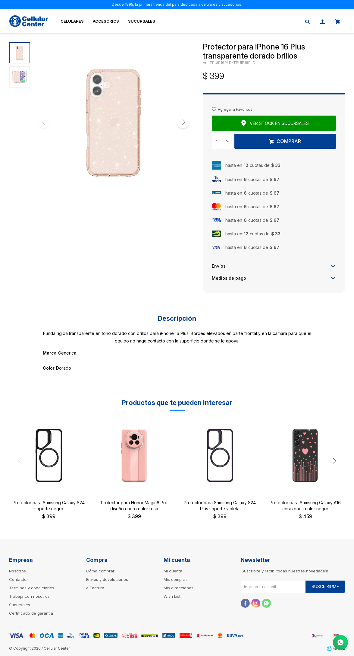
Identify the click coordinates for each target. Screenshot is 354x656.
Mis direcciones (178, 587)
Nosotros (17, 570)
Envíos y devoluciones (107, 579)
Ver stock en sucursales (279, 123)
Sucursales (141, 21)
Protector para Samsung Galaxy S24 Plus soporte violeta (220, 505)
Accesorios (106, 21)
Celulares (72, 21)
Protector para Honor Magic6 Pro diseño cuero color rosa (134, 505)
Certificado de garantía (31, 613)
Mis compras (176, 579)
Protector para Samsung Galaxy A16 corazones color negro (305, 505)
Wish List (172, 596)
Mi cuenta (173, 570)
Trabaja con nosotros (29, 596)
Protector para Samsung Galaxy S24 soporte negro (49, 505)
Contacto (18, 579)
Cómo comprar (100, 570)
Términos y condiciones (31, 587)
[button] (183, 122)
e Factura (95, 587)
